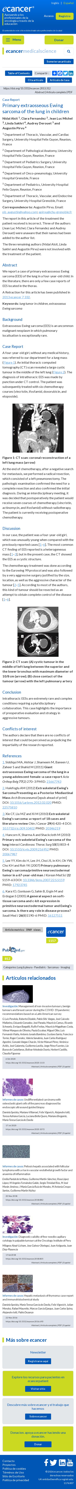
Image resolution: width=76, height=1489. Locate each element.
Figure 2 (58, 372)
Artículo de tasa (59, 80)
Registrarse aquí (38, 1361)
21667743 (54, 781)
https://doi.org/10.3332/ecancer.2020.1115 (25, 1062)
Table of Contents (19, 73)
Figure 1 (9, 362)
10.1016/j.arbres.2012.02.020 (30, 802)
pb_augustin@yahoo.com (19, 212)
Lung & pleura (24, 967)
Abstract (40, 92)
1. (3, 762)
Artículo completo (56, 92)
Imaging (65, 967)
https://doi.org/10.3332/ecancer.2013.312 (26, 88)
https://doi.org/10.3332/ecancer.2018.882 (24, 1200)
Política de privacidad (15, 1480)
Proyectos (9, 1464)
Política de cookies (14, 1468)
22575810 (9, 807)
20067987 (9, 854)
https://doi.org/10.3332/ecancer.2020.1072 (25, 1129)
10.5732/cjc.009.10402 (18, 828)
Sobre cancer (38, 1416)
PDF (70, 92)
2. (3, 788)
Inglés (55, 3)
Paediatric (40, 967)
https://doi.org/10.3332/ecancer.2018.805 (24, 1258)
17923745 (20, 885)
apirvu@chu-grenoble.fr (55, 212)
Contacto (8, 1461)
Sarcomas (53, 967)
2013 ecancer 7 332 (16, 297)
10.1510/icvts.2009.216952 (29, 849)
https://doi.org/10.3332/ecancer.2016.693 (24, 1321)
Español (69, 3)
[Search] (69, 51)
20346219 (53, 828)
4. (3, 835)
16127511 (55, 915)
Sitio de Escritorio (13, 1476)
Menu (13, 40)
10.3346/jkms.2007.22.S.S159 (43, 880)
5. (3, 860)
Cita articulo (35, 80)
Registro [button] (65, 16)
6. (3, 891)
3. (3, 814)
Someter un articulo (59, 61)
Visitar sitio (38, 1388)
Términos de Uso (13, 1472)
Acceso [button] (49, 16)
